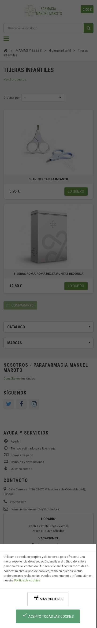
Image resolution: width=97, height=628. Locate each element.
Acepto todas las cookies (48, 615)
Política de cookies (27, 580)
